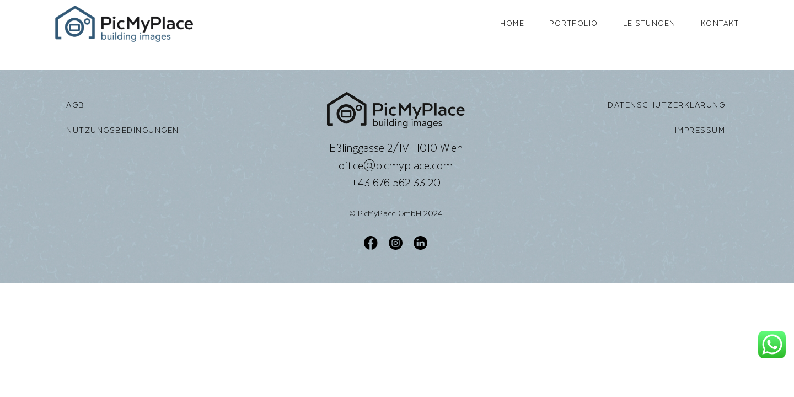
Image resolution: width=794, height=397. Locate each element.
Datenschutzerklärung (666, 104)
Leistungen (649, 23)
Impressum (700, 130)
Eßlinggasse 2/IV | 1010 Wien (396, 148)
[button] (24, 372)
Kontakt (720, 23)
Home (512, 23)
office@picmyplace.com (396, 165)
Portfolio (573, 23)
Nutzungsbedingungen (122, 130)
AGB (75, 104)
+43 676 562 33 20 (396, 182)
